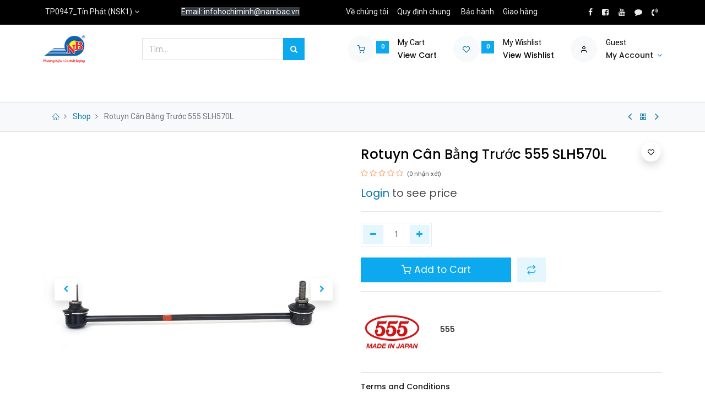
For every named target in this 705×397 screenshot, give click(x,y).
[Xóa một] (373, 235)
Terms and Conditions (405, 386)
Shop (82, 116)
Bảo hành (477, 11)
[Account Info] (634, 55)
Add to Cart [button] (436, 269)
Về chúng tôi (367, 11)
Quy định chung (424, 11)
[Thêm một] (420, 235)
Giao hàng (520, 11)
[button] (65, 289)
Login (375, 193)
